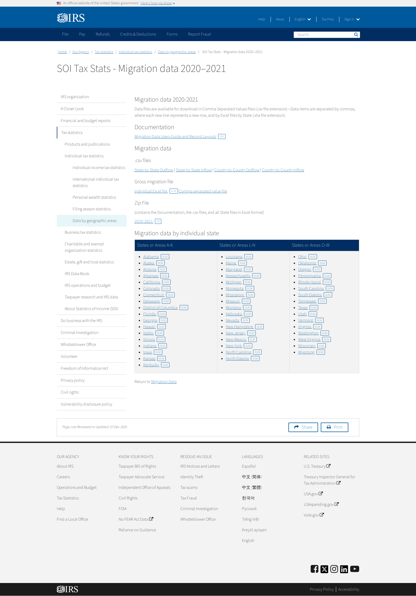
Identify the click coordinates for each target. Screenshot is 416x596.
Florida (154, 314)
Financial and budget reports (85, 121)
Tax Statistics (68, 498)
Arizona (155, 269)
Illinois (154, 339)
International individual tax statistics (96, 182)
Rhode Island (314, 282)
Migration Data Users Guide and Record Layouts (180, 137)
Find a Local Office (72, 519)
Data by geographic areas (177, 52)
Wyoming (311, 352)
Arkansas (156, 276)
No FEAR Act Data (136, 519)
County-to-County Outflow (236, 170)
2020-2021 (148, 221)
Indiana (155, 346)
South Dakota (315, 295)
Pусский (249, 509)
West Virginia (314, 339)
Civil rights (70, 392)
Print (338, 427)
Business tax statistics (83, 232)
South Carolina (316, 289)
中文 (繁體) (252, 487)
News (280, 19)
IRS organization (75, 97)
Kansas (154, 359)
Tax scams (188, 487)
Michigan (239, 282)
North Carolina (244, 352)
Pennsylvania (314, 276)
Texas (308, 308)
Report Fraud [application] (199, 34)
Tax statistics (104, 52)
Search (356, 34)
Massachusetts (243, 276)
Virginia (310, 327)
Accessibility (348, 589)
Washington (313, 333)
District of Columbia (165, 308)
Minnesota (240, 289)
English (303, 19)
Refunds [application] (103, 34)
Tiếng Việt (250, 519)
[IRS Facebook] (314, 569)
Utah (307, 314)
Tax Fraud (188, 498)
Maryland (239, 269)
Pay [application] (82, 34)
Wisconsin (312, 346)
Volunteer (69, 356)
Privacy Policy (322, 589)
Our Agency (80, 52)
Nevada (238, 320)
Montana (239, 308)
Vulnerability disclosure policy (86, 404)
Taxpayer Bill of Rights (137, 466)
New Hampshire (245, 327)
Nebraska (239, 314)
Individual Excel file (156, 191)
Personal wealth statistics (94, 197)
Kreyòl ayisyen (254, 530)
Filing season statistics (92, 209)
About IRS (65, 466)
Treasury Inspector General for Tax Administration (329, 480)
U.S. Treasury (317, 466)
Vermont (311, 320)
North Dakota (242, 359)
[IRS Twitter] (324, 570)
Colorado (156, 289)
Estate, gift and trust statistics (89, 262)
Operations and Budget (77, 487)
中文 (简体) (252, 477)
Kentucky (156, 365)
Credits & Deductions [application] (138, 34)
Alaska (154, 263)
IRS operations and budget (88, 285)
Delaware (156, 301)
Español (249, 466)
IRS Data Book (77, 274)
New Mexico (241, 339)
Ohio (307, 257)
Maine (236, 263)
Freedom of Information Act (84, 368)
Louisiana (239, 257)
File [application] (65, 34)
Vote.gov (314, 515)
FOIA (123, 509)
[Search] (327, 35)
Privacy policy (73, 380)
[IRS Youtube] (354, 569)
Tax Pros (328, 19)
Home (62, 52)
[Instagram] (334, 569)
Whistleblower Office (78, 344)
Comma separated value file (203, 191)
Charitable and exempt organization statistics (84, 247)
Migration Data (164, 382)
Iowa (152, 352)
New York (239, 346)
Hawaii (154, 327)
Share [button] (307, 427)
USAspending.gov (321, 504)
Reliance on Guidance (137, 530)
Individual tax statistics (135, 52)
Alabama (156, 257)
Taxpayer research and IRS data (91, 297)
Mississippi (240, 295)
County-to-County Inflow (283, 170)
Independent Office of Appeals (144, 487)
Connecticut (159, 295)
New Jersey (241, 333)
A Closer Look (72, 109)
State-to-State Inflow (194, 170)
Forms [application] (172, 34)
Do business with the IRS (81, 321)
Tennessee (312, 301)
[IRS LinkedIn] (344, 570)
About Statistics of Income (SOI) (91, 309)
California (157, 282)
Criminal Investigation (79, 333)
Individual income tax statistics (99, 168)
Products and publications (87, 144)
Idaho (153, 333)
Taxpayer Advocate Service (141, 477)
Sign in (352, 19)
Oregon (310, 269)
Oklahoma (312, 263)
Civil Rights (128, 498)
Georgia (155, 320)
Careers (63, 477)
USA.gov (313, 494)
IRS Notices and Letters (200, 466)
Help (261, 19)
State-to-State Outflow (154, 170)
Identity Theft (191, 477)
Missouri (238, 301)
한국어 (248, 498)
